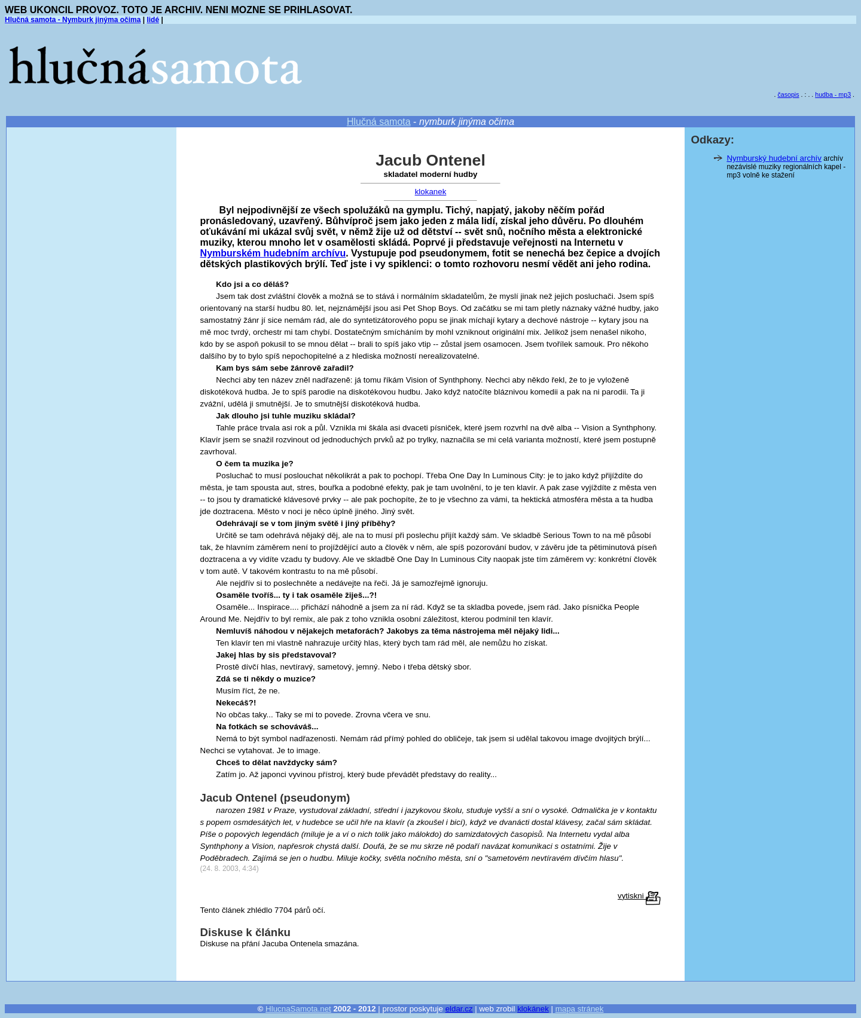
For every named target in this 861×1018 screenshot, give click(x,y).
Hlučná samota (379, 122)
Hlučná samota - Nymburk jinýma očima (73, 20)
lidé (152, 20)
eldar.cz (459, 1008)
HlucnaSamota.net (298, 1008)
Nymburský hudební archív (774, 158)
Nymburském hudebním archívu (273, 253)
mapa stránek (579, 1008)
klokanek (431, 191)
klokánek (533, 1008)
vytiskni (639, 895)
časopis (788, 94)
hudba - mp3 (833, 94)
